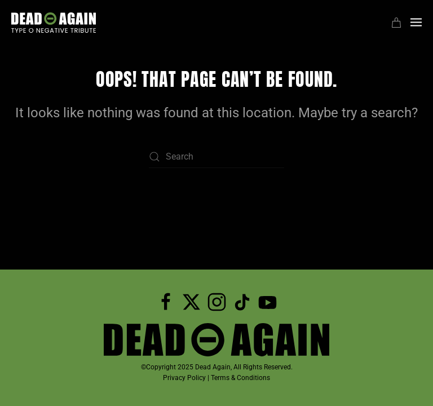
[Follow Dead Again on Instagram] (217, 301)
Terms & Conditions (240, 378)
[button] (416, 22)
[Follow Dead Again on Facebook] (166, 301)
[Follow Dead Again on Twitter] (191, 301)
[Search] (216, 156)
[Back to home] (53, 22)
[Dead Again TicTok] (242, 301)
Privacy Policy (184, 378)
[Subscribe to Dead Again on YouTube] (267, 301)
